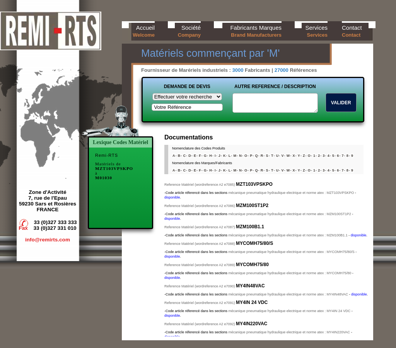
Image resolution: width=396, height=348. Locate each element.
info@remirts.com (47, 240)
